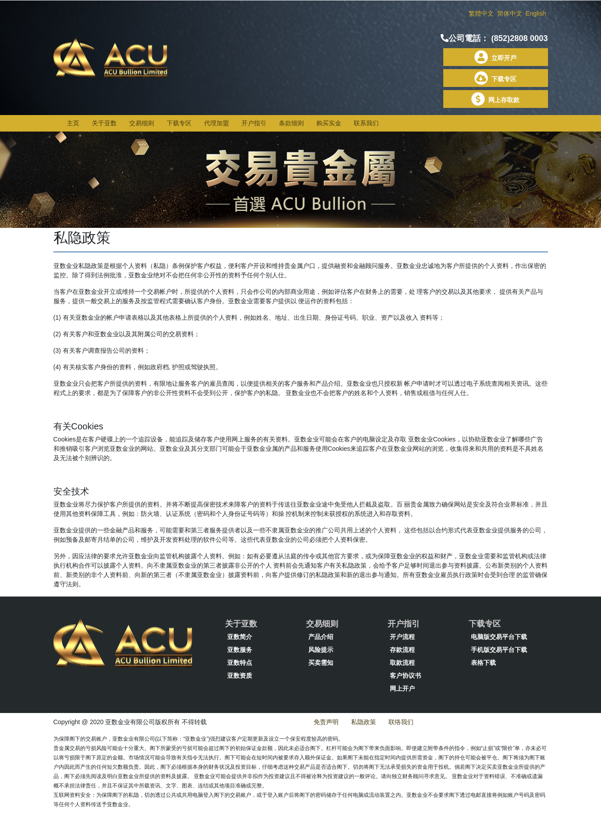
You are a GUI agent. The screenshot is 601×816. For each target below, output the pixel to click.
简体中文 (510, 13)
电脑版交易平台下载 (499, 636)
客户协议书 (405, 675)
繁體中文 (482, 13)
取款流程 (402, 662)
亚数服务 (239, 649)
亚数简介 (239, 636)
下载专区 (495, 78)
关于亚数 (104, 123)
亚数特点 (239, 662)
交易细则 (141, 123)
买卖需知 (320, 662)
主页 (73, 123)
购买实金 (328, 123)
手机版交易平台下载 (499, 649)
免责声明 (326, 721)
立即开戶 (495, 58)
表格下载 (483, 662)
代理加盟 (216, 123)
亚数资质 (239, 675)
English (536, 13)
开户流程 (402, 636)
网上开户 (402, 688)
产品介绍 (320, 636)
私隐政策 (363, 721)
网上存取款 (495, 99)
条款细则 (291, 123)
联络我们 (400, 721)
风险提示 (320, 649)
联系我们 (366, 123)
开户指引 (253, 123)
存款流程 (402, 649)
